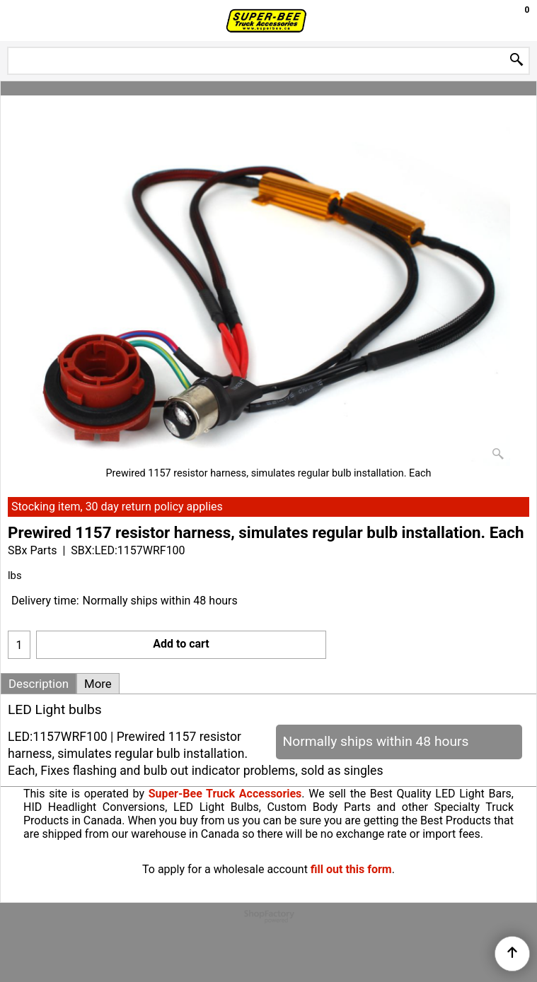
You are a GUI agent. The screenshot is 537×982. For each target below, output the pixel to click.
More (98, 684)
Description (38, 684)
